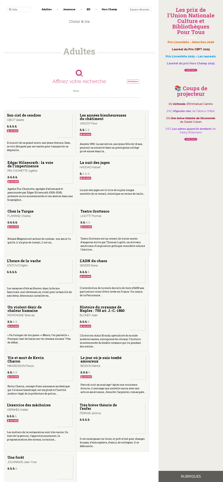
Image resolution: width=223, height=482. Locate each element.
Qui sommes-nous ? (61, 446)
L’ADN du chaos (66, 247)
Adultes (47, 9)
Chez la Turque (64, 193)
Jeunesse (69, 9)
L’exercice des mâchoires (19, 367)
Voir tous (190, 70)
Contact (40, 446)
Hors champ (109, 9)
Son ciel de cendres (16, 117)
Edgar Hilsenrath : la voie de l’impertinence (121, 128)
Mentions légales (87, 446)
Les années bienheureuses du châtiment (73, 131)
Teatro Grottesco (116, 193)
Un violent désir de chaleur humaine (117, 250)
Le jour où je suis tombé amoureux (118, 306)
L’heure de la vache (18, 247)
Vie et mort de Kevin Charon (70, 304)
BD (88, 9)
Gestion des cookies (113, 446)
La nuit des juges (17, 193)
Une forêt (116, 365)
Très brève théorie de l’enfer (67, 368)
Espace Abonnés (139, 9)
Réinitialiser (133, 81)
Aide (13, 9)
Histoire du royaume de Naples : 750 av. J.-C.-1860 (18, 307)
